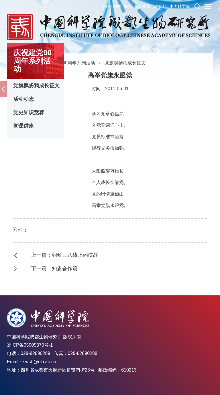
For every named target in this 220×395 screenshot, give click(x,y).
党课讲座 (23, 126)
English (160, 6)
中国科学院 (180, 6)
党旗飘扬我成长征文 (36, 85)
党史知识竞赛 (28, 112)
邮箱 (128, 6)
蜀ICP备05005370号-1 (30, 345)
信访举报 (143, 6)
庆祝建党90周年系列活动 (69, 62)
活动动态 (23, 99)
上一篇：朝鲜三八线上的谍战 (64, 255)
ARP (106, 6)
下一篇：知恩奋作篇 (54, 268)
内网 (117, 6)
